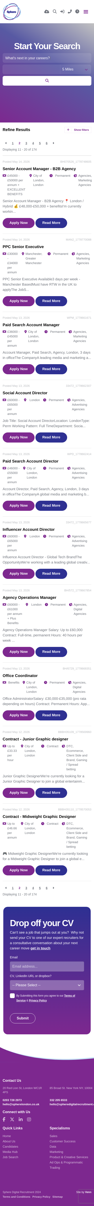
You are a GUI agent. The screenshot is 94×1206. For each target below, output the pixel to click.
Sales (53, 1136)
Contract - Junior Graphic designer (35, 739)
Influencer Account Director (29, 529)
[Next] (53, 143)
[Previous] (6, 143)
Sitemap (57, 1196)
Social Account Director (25, 393)
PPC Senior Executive (23, 247)
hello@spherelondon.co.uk (21, 1104)
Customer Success (63, 1141)
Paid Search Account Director (30, 461)
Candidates (10, 1146)
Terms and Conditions (16, 1196)
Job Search (10, 1157)
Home (7, 1136)
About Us (9, 1141)
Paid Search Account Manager (31, 325)
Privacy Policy (38, 1000)
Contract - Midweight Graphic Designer (39, 816)
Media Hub (10, 1152)
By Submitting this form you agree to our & (45, 998)
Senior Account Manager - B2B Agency (39, 169)
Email (14, 957)
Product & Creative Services (69, 1157)
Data (53, 1146)
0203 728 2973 (12, 1100)
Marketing (56, 1152)
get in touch (40, 948)
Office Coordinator (20, 675)
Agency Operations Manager (29, 597)
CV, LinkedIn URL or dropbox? (31, 976)
